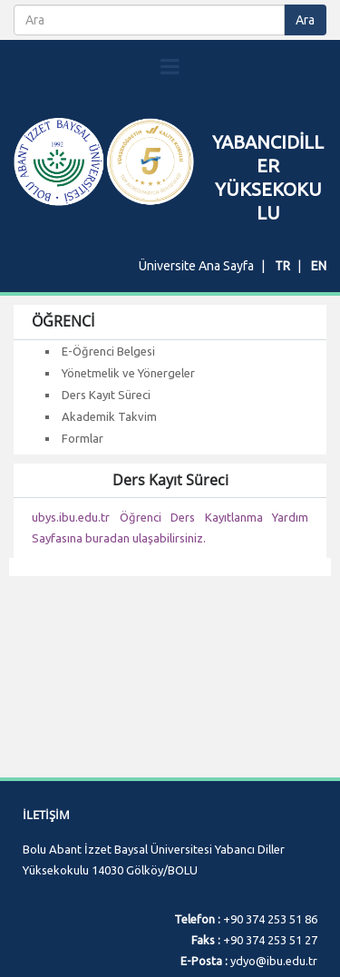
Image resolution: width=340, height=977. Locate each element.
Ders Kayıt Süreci (106, 394)
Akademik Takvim (109, 416)
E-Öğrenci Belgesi (108, 351)
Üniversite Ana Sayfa (196, 266)
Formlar (82, 438)
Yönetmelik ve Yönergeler (128, 372)
